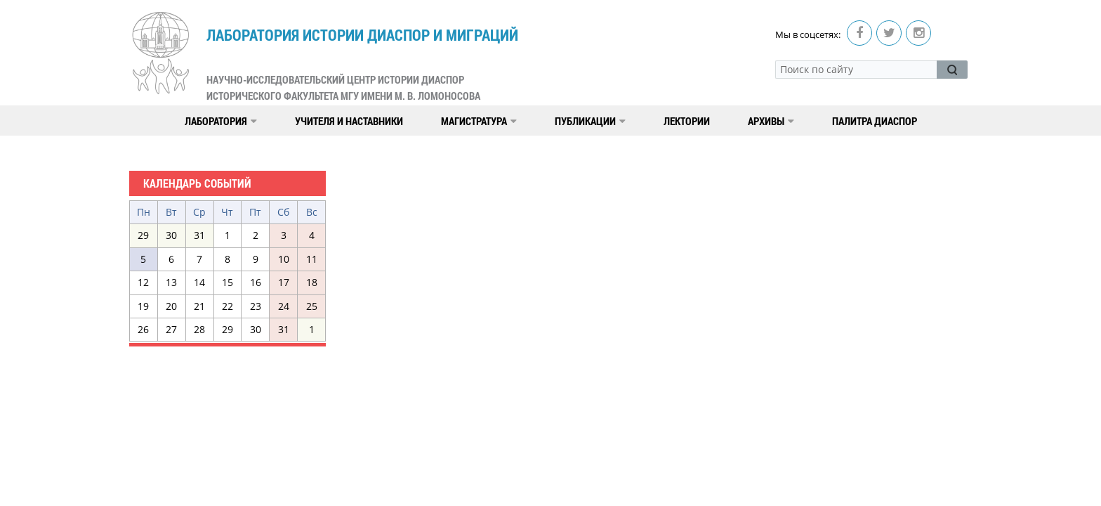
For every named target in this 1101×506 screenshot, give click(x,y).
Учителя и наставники (349, 121)
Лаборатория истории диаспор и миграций (362, 64)
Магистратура (479, 121)
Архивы (771, 121)
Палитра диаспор (874, 121)
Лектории (687, 121)
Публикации (590, 121)
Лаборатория (221, 121)
